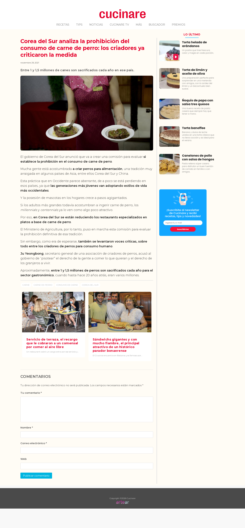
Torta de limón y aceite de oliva (194, 72)
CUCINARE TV (119, 24)
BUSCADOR (157, 24)
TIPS (79, 24)
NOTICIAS (96, 24)
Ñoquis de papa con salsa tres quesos (197, 102)
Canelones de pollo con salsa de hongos (198, 157)
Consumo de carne (67, 285)
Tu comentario (31, 392)
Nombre (26, 427)
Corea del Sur (90, 285)
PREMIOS (178, 24)
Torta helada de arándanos (194, 44)
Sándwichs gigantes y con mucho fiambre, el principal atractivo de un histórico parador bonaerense (116, 345)
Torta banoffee (193, 128)
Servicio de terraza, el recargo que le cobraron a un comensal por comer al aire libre (52, 343)
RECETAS (62, 24)
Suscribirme (183, 229)
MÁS (139, 24)
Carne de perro (43, 285)
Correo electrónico (33, 443)
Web (23, 459)
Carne (26, 285)
